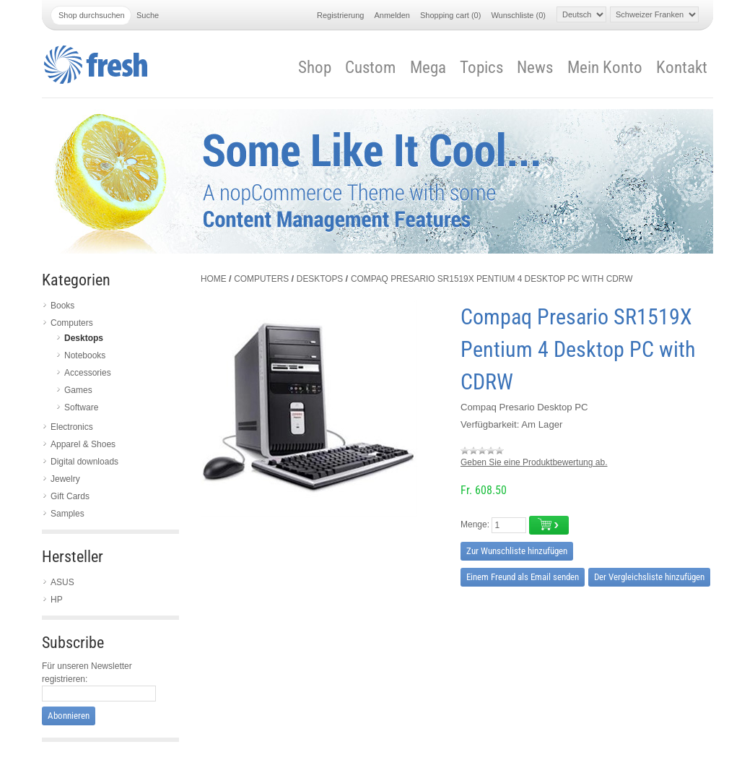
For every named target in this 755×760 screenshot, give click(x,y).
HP (57, 600)
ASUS (62, 582)
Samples (67, 514)
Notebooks (84, 355)
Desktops (83, 338)
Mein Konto (604, 67)
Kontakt (681, 67)
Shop (314, 67)
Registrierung (340, 15)
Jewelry (65, 479)
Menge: (475, 524)
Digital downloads (84, 462)
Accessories (87, 373)
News (535, 67)
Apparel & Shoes (83, 444)
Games (78, 390)
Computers (72, 323)
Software (81, 407)
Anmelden (392, 15)
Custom (370, 67)
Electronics (72, 427)
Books (62, 306)
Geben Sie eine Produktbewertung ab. (534, 462)
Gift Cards (70, 496)
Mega (428, 67)
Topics (481, 67)
